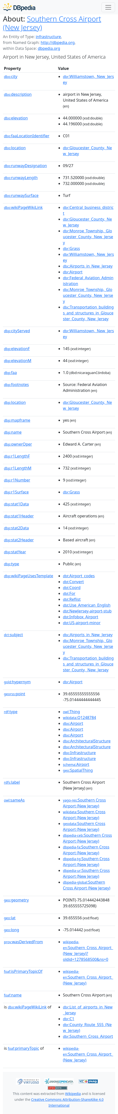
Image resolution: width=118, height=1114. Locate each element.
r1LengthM (17, 468)
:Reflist (72, 599)
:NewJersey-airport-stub (87, 611)
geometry (16, 900)
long (11, 929)
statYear (15, 552)
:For (69, 593)
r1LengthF (17, 456)
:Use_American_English (86, 605)
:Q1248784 (79, 717)
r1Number (17, 480)
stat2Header (19, 540)
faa (10, 372)
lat (10, 918)
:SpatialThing (78, 770)
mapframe (17, 420)
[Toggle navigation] (108, 7)
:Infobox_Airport (80, 617)
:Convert (73, 581)
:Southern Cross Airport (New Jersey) (84, 803)
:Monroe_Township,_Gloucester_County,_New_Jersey (88, 236)
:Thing (71, 711)
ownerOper (18, 444)
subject (13, 634)
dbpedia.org (49, 48)
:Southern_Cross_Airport (88, 1036)
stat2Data (16, 528)
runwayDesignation (25, 165)
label (12, 782)
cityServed (17, 330)
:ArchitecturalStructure (86, 741)
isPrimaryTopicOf (23, 971)
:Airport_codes (79, 575)
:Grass (71, 248)
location (15, 147)
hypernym (17, 682)
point (14, 693)
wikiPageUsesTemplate (28, 575)
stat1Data (16, 504)
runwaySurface (21, 195)
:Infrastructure (79, 752)
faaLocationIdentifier (26, 136)
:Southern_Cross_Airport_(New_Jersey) (88, 977)
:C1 (68, 1018)
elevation (16, 118)
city (10, 76)
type (11, 564)
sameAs (14, 800)
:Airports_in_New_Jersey (88, 266)
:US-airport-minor (81, 622)
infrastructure (48, 36)
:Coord (71, 587)
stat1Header (19, 516)
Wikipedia (73, 1093)
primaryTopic (23, 1048)
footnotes (16, 384)
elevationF (17, 348)
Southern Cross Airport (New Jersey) (52, 23)
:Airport (72, 272)
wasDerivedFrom (23, 941)
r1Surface (16, 492)
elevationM (17, 360)
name (12, 432)
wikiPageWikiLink (23, 207)
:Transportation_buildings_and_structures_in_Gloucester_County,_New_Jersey (88, 312)
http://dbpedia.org (58, 42)
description (18, 94)
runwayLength (21, 177)
